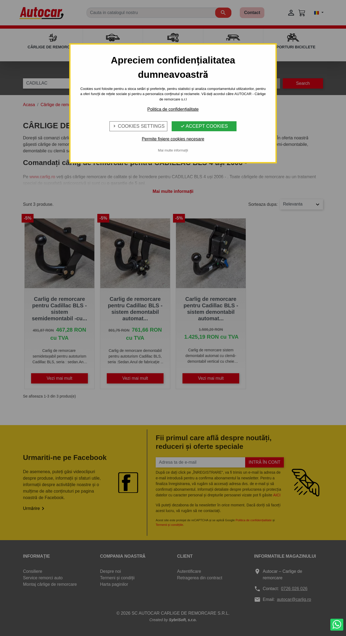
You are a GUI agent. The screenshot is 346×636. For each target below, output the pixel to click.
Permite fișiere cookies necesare (173, 139)
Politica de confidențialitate (173, 109)
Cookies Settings (138, 126)
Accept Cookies (204, 126)
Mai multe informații (173, 150)
